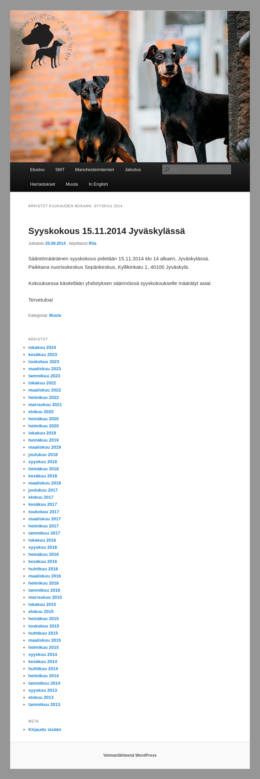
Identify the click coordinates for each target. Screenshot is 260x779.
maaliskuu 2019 (44, 447)
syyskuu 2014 (42, 654)
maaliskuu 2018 (44, 483)
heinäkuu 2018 (43, 468)
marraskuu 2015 (45, 597)
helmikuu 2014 (43, 675)
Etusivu (37, 169)
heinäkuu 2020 (43, 418)
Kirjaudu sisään (44, 729)
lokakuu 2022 (42, 382)
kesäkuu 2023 (42, 354)
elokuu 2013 (40, 697)
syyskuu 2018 (42, 461)
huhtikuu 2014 (43, 668)
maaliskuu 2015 (44, 640)
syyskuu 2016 (42, 547)
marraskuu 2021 (45, 404)
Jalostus (133, 169)
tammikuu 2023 (44, 375)
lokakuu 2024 (42, 347)
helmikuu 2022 (43, 397)
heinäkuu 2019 (43, 440)
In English (98, 184)
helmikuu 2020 (43, 425)
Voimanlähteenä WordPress (130, 755)
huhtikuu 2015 (43, 633)
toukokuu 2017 (43, 511)
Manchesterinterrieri (94, 169)
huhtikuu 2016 (43, 568)
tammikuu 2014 (44, 683)
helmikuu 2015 (43, 647)
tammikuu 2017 (44, 533)
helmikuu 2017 (43, 525)
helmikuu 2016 (43, 583)
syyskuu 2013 (42, 690)
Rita (92, 243)
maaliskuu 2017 (44, 518)
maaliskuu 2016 (44, 576)
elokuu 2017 (40, 497)
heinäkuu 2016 (43, 554)
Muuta (72, 184)
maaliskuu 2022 (44, 390)
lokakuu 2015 (42, 604)
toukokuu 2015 (43, 626)
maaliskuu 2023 (44, 368)
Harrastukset (42, 184)
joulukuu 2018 (43, 454)
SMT (59, 169)
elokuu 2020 (40, 411)
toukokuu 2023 (43, 361)
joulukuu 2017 (43, 490)
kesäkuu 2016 (42, 561)
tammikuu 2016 (44, 590)
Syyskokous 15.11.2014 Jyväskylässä (106, 231)
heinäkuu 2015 (43, 618)
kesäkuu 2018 (42, 475)
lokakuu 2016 (42, 540)
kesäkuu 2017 (42, 504)
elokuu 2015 (40, 611)
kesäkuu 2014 (42, 661)
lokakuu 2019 (42, 432)
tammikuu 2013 (44, 704)
